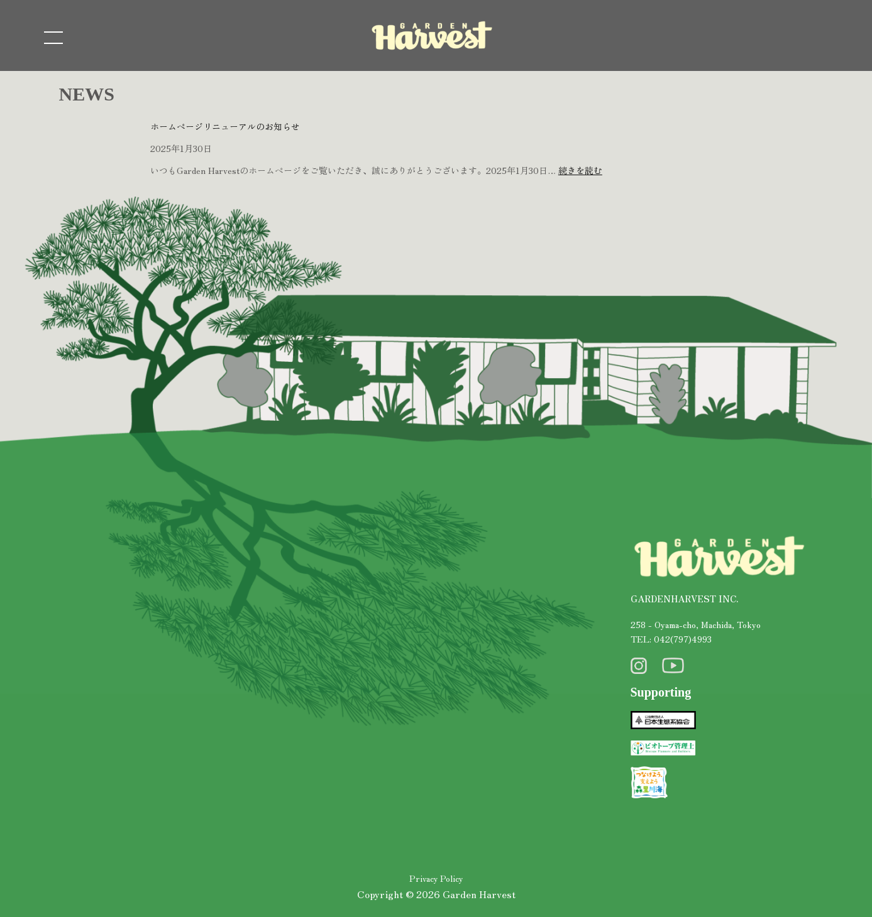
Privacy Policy (436, 878)
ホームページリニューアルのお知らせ (225, 126)
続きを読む (580, 170)
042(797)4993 (683, 638)
